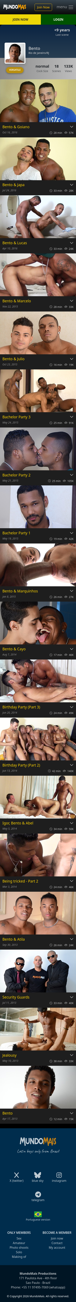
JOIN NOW (20, 19)
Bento (7, 1113)
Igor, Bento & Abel (17, 823)
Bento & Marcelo (16, 301)
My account (57, 1247)
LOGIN (58, 19)
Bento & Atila (13, 939)
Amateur (19, 1243)
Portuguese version (38, 1219)
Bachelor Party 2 (16, 475)
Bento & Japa (13, 185)
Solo (19, 1252)
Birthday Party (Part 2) (21, 765)
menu (65, 7)
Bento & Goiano (15, 127)
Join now (57, 1238)
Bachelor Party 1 (16, 533)
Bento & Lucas (14, 243)
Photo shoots (19, 1247)
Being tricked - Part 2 (20, 881)
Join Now (43, 7)
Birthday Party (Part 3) (21, 707)
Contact (57, 1243)
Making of (19, 1257)
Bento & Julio (13, 359)
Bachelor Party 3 (16, 417)
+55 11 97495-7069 (35, 1287)
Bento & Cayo (14, 649)
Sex (19, 1238)
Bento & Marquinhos (20, 591)
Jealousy (9, 1055)
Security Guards (15, 997)
